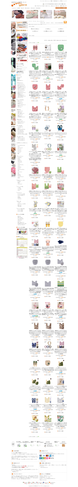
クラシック (19, 148)
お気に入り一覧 (42, 22)
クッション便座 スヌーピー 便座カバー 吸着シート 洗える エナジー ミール (48, 114)
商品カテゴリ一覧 (31, 24)
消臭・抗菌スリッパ (21, 113)
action (34, 482)
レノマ (19, 163)
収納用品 (19, 197)
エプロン (19, 202)
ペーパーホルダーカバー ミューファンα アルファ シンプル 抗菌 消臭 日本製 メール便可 (48, 249)
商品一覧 (19, 216)
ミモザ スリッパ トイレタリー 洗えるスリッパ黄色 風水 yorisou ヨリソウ (48, 230)
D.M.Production (39, 482)
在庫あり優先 (50, 40)
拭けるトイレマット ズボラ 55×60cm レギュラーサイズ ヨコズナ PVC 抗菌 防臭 (61, 351)
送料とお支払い (20, 217)
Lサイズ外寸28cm (20, 130)
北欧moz (19, 174)
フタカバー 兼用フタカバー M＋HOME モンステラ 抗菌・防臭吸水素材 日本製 (48, 369)
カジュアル (19, 151)
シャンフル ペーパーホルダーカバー (61, 152)
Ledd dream (25, 482)
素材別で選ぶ (19, 119)
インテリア (19, 198)
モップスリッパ (20, 114)
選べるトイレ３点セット (35, 28)
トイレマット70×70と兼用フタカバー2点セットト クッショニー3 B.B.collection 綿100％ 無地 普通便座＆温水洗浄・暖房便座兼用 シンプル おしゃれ (35, 156)
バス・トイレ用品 (20, 186)
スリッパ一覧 (19, 76)
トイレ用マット (47, 28)
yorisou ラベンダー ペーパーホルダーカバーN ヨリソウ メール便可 (61, 115)
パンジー (47, 483)
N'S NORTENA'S (52, 482)
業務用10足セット (20, 80)
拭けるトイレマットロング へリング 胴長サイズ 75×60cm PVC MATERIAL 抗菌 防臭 (61, 333)
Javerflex (19, 159)
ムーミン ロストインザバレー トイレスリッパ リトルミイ (61, 134)
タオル (19, 190)
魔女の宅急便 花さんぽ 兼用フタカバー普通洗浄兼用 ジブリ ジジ (35, 94)
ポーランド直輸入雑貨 (21, 208)
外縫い (19, 182)
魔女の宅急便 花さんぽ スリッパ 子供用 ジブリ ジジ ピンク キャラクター (35, 54)
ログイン (19, 221)
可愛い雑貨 (19, 206)
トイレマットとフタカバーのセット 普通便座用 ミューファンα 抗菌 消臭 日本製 (61, 269)
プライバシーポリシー (21, 224)
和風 (18, 153)
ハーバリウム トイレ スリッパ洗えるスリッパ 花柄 (48, 209)
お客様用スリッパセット (22, 87)
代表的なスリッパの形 (21, 180)
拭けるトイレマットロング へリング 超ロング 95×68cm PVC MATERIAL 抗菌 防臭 (35, 333)
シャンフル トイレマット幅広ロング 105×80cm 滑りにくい (61, 176)
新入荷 (18, 79)
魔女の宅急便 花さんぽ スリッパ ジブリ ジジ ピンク (61, 73)
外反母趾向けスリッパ (21, 116)
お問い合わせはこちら (44, 467)
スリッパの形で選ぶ (20, 99)
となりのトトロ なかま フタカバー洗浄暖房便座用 (35, 425)
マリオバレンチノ (20, 164)
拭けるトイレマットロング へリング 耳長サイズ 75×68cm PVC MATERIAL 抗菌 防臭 (48, 333)
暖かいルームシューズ (21, 85)
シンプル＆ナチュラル (21, 145)
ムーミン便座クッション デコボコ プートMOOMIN (48, 152)
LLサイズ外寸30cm (21, 131)
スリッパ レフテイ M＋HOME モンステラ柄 (35, 369)
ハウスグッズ (19, 192)
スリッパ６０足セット (21, 140)
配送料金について (14, 471)
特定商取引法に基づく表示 (22, 223)
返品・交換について (21, 222)
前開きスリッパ (20, 105)
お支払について (42, 460)
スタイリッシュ (20, 147)
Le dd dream (19, 157)
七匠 (18, 170)
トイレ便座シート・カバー (48, 31)
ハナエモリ (42, 483)
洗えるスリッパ (20, 110)
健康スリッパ (20, 115)
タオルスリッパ (20, 120)
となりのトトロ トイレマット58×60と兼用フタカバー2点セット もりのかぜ (35, 73)
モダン (19, 146)
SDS (29, 483)
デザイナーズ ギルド (21, 169)
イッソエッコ (20, 171)
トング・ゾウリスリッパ (22, 104)
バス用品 (19, 187)
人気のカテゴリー (20, 82)
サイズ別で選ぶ (19, 125)
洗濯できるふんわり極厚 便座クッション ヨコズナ (48, 350)
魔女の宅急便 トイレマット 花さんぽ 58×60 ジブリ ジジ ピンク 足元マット (35, 115)
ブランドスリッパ (20, 91)
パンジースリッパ (20, 176)
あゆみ (19, 177)
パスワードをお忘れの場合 (59, 22)
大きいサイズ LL (20, 97)
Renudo (19, 158)
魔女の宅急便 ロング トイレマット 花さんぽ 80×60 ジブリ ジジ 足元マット (48, 94)
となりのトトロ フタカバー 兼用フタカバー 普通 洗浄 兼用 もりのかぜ (61, 54)
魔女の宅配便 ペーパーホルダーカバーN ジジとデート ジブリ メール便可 (35, 312)
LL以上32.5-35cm (20, 132)
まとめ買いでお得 (20, 136)
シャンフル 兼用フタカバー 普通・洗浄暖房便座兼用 (48, 176)
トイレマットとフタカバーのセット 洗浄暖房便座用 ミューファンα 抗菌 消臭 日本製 (35, 290)
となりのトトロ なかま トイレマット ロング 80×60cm (48, 425)
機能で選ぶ (19, 109)
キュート (19, 152)
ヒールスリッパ (20, 102)
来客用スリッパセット (21, 137)
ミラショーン (20, 162)
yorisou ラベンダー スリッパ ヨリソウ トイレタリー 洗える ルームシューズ (35, 135)
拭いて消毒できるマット (22, 86)
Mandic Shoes (45, 482)
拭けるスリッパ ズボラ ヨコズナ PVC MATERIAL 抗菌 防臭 (35, 350)
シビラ (19, 165)
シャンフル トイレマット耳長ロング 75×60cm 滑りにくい (48, 192)
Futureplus (19, 175)
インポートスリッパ (21, 84)
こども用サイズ (20, 126)
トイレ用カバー (60, 28)
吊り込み (19, 181)
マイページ (48, 22)
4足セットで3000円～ (21, 88)
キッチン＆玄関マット (21, 195)
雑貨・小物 (19, 201)
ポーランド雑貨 (20, 211)
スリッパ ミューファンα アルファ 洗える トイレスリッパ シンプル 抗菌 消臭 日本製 (61, 248)
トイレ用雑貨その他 (60, 31)
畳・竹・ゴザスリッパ (21, 121)
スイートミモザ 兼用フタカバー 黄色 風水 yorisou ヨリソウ (61, 230)
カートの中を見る (20, 218)
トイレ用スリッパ (35, 31)
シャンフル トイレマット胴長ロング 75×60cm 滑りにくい (35, 192)
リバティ (19, 168)
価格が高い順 (64, 40)
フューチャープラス (35, 483)
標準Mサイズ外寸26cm (21, 129)
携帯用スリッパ (20, 93)
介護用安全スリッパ (21, 94)
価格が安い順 (59, 40)
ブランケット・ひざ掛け (22, 203)
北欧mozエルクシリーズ (21, 92)
